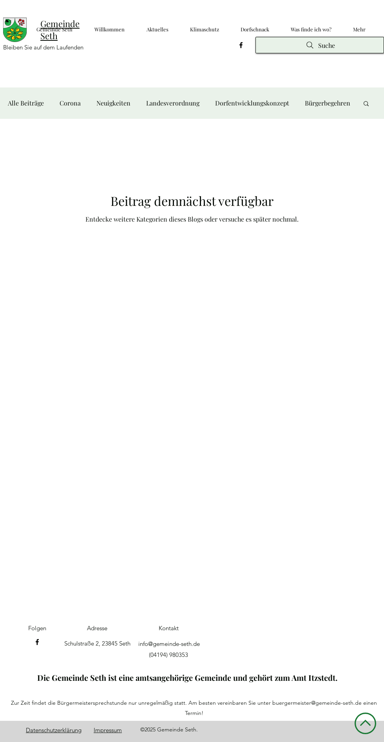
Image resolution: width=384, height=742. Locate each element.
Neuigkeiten (113, 103)
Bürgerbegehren (327, 103)
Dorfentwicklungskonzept (252, 103)
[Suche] (319, 45)
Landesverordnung (172, 103)
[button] (366, 104)
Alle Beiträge (26, 103)
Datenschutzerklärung (54, 730)
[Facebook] (241, 45)
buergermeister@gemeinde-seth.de (317, 702)
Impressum (108, 730)
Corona (70, 103)
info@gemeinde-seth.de (169, 643)
